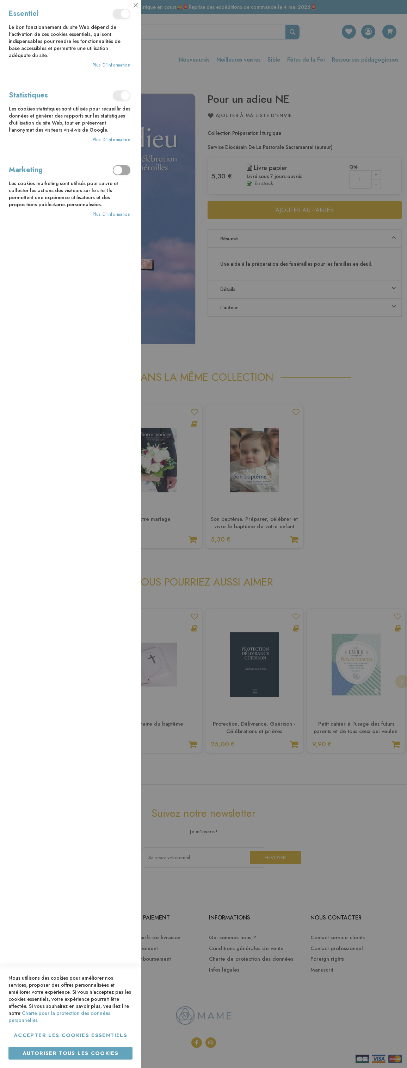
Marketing (121, 170)
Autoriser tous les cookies (70, 1053)
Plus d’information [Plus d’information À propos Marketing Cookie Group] (111, 214)
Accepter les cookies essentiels (70, 1035)
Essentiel (121, 14)
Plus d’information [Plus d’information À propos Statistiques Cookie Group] (111, 140)
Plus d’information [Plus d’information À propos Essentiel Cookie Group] (111, 65)
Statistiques (121, 95)
